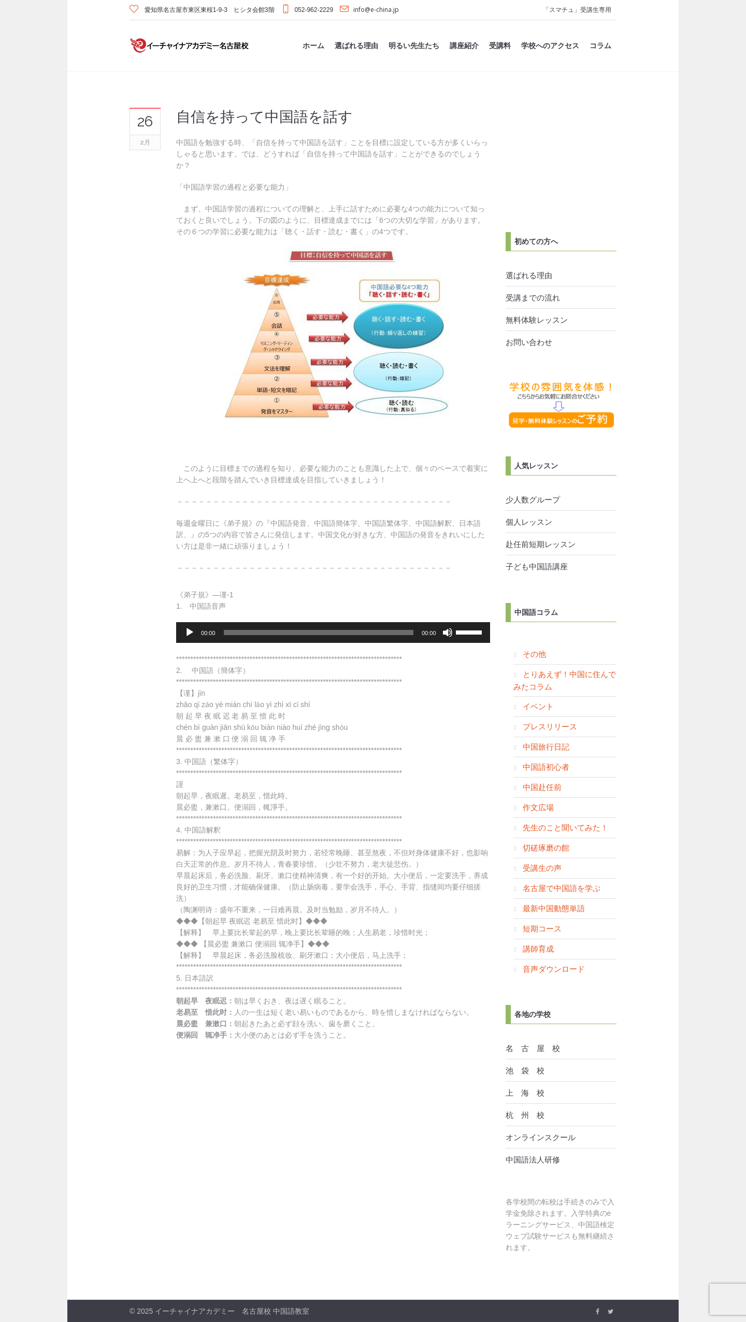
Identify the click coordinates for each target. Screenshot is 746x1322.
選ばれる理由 (529, 275)
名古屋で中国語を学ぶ (561, 888)
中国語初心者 (546, 766)
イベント (538, 706)
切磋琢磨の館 (546, 847)
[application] (333, 632)
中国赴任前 (542, 787)
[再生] (189, 632)
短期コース (542, 928)
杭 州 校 (525, 1115)
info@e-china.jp (376, 9)
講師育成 (538, 948)
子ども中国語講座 (537, 566)
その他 (534, 654)
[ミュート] (447, 632)
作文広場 (538, 807)
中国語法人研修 (533, 1159)
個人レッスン (529, 521)
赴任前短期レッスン (541, 544)
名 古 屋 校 (533, 1048)
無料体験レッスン (537, 319)
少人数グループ (533, 499)
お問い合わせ (529, 342)
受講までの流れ (533, 297)
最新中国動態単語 (554, 908)
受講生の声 (542, 868)
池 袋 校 (525, 1070)
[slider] (318, 632)
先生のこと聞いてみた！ (565, 827)
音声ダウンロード (554, 969)
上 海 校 (525, 1092)
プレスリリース (550, 726)
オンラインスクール (541, 1137)
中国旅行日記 (546, 746)
